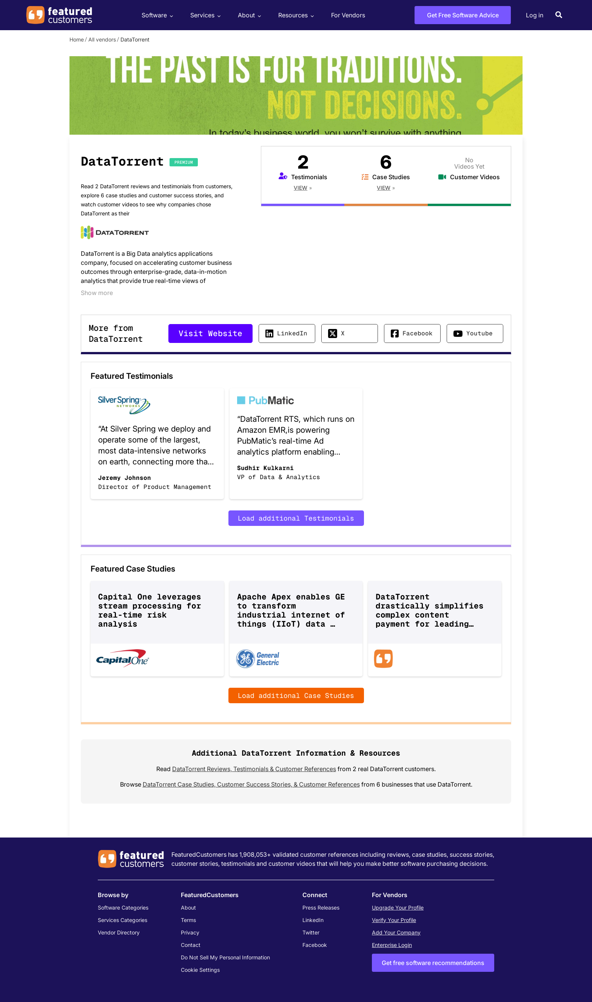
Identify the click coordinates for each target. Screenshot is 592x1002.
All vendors (102, 39)
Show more (97, 293)
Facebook (417, 333)
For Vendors (348, 15)
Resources (295, 15)
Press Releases (320, 907)
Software (156, 15)
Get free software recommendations (433, 963)
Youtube (479, 333)
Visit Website (210, 333)
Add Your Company (396, 932)
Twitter (310, 932)
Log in (534, 15)
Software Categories (123, 907)
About (248, 15)
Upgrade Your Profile (398, 907)
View (300, 187)
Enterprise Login (392, 945)
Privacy (190, 932)
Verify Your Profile (394, 920)
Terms (188, 920)
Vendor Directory (119, 932)
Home (76, 39)
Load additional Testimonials (296, 518)
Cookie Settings (200, 970)
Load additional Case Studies (296, 695)
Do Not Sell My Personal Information (225, 957)
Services (204, 15)
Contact (190, 945)
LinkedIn (292, 333)
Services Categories (122, 920)
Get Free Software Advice (463, 15)
